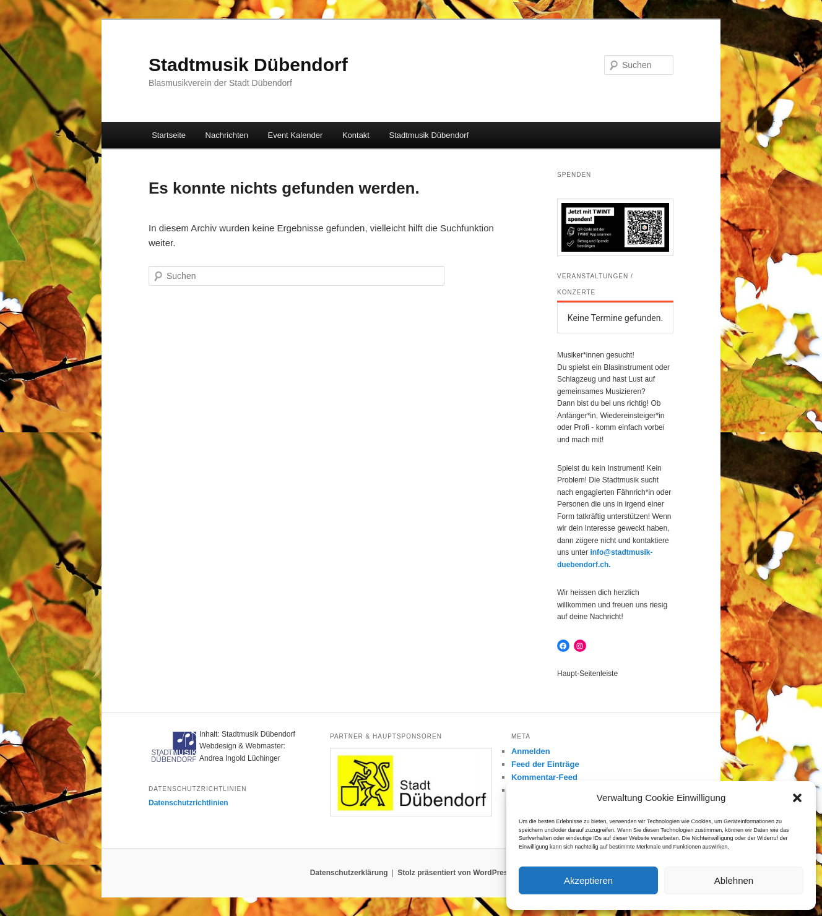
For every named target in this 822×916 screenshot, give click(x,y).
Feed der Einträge (545, 764)
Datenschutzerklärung (349, 872)
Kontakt (356, 135)
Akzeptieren (588, 880)
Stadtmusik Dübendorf (248, 64)
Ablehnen (733, 880)
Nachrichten (227, 135)
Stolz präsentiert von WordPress (454, 872)
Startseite (169, 135)
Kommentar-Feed (544, 777)
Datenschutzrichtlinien (188, 802)
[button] (797, 798)
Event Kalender (294, 135)
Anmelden (530, 751)
